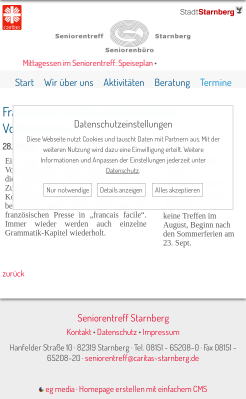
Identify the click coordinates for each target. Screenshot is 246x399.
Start (24, 82)
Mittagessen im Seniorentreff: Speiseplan (89, 63)
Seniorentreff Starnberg (123, 317)
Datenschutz (117, 331)
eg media (56, 389)
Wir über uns (69, 82)
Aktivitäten (124, 82)
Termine (216, 82)
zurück (13, 273)
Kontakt (79, 331)
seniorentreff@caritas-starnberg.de (142, 357)
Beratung (172, 82)
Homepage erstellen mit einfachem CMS (143, 389)
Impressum (161, 331)
